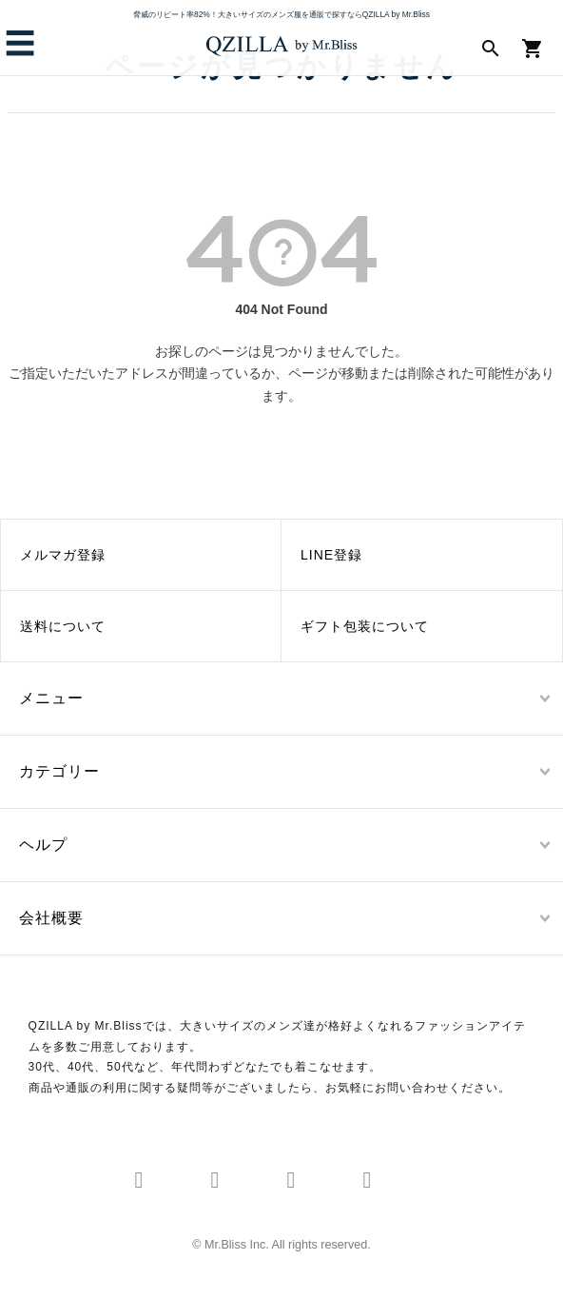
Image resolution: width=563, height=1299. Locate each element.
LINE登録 (331, 554)
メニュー (51, 698)
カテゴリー (59, 771)
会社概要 (51, 918)
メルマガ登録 (63, 554)
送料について (63, 626)
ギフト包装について (365, 626)
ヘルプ (43, 844)
